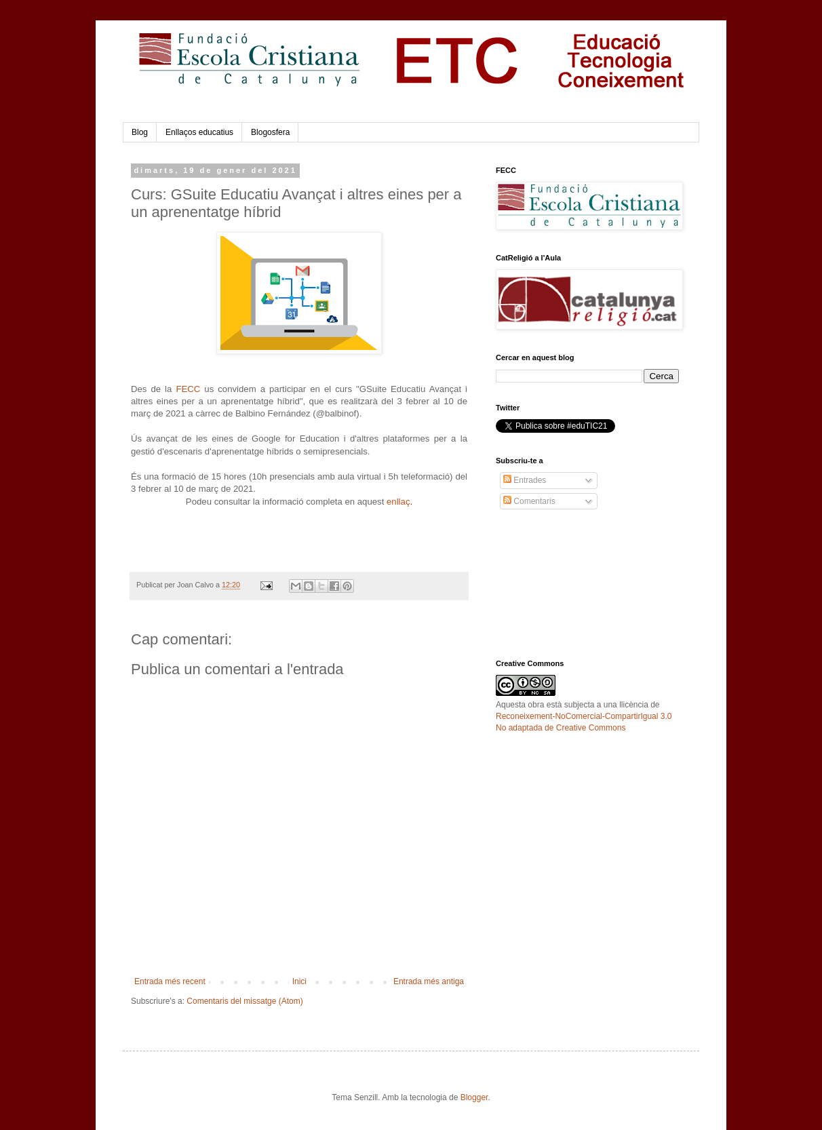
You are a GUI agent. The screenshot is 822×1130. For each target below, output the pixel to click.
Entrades (524, 480)
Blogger (474, 1097)
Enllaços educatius (199, 132)
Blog (140, 132)
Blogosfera (270, 132)
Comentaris (529, 501)
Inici (299, 981)
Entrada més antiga (428, 981)
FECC (188, 389)
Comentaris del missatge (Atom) (244, 1001)
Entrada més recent (170, 981)
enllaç (398, 501)
